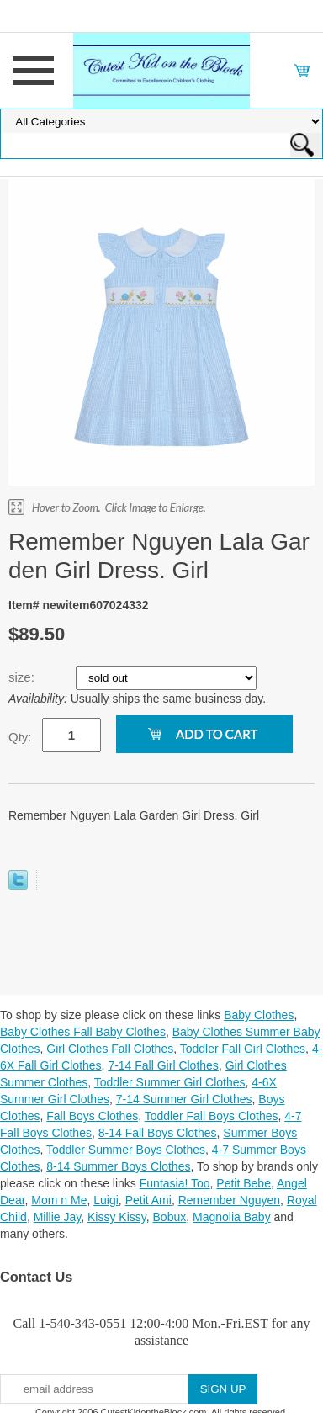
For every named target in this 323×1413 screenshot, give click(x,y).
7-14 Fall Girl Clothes (163, 1065)
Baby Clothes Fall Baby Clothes (83, 1032)
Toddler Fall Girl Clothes (242, 1048)
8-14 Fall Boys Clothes (157, 1132)
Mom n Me (59, 1200)
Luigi (106, 1200)
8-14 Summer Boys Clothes (118, 1166)
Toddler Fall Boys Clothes (211, 1116)
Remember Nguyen (229, 1200)
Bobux (170, 1217)
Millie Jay (58, 1217)
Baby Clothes (259, 1015)
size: (23, 677)
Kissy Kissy (116, 1217)
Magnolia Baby (232, 1217)
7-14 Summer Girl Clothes (184, 1099)
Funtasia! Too (175, 1183)
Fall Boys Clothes (92, 1116)
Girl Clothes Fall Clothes (109, 1048)
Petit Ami (148, 1200)
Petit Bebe (243, 1183)
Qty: (20, 737)
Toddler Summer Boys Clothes (125, 1149)
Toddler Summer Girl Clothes (170, 1082)
